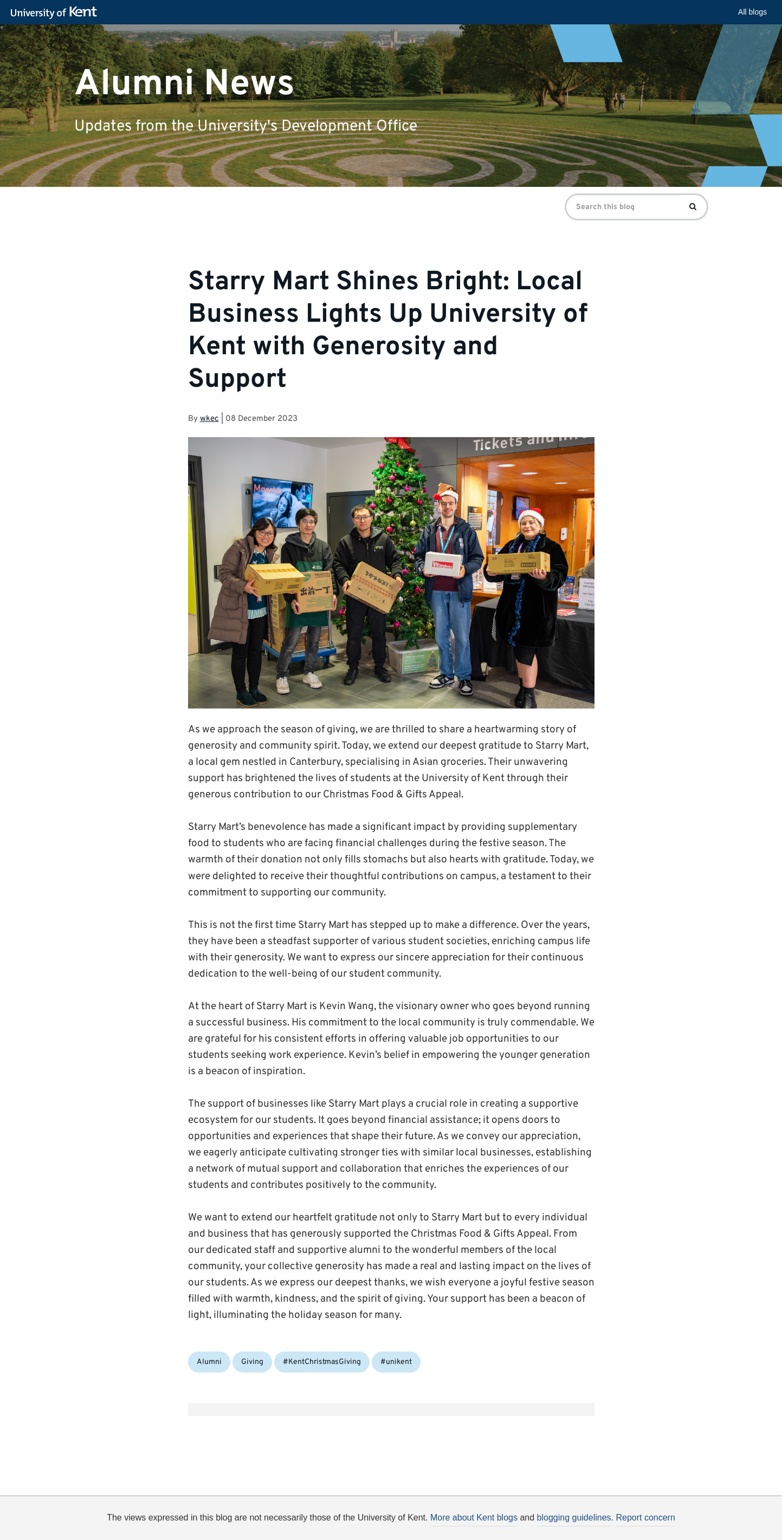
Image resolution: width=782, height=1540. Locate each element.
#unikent (396, 1362)
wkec (209, 419)
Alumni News (184, 83)
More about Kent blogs (474, 1517)
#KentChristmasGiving (322, 1362)
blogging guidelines (574, 1517)
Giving (252, 1362)
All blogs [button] (752, 12)
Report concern (645, 1517)
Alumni (209, 1362)
